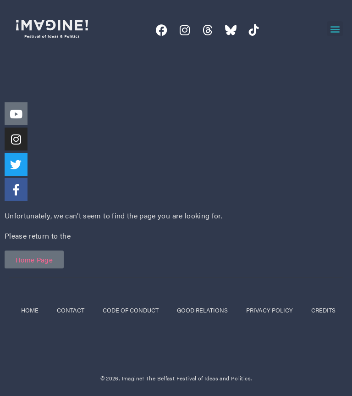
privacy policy (269, 310)
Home (29, 310)
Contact (70, 310)
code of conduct (131, 310)
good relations (202, 310)
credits (323, 310)
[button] (334, 28)
